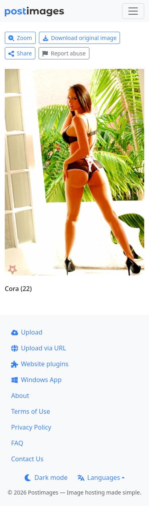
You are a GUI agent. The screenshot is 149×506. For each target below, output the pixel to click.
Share (20, 53)
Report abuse (63, 53)
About (20, 395)
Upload (27, 332)
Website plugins (39, 364)
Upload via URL (38, 348)
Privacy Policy (31, 427)
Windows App (36, 379)
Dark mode (46, 477)
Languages (98, 477)
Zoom (20, 38)
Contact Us (27, 459)
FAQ (17, 443)
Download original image (80, 38)
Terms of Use (30, 411)
